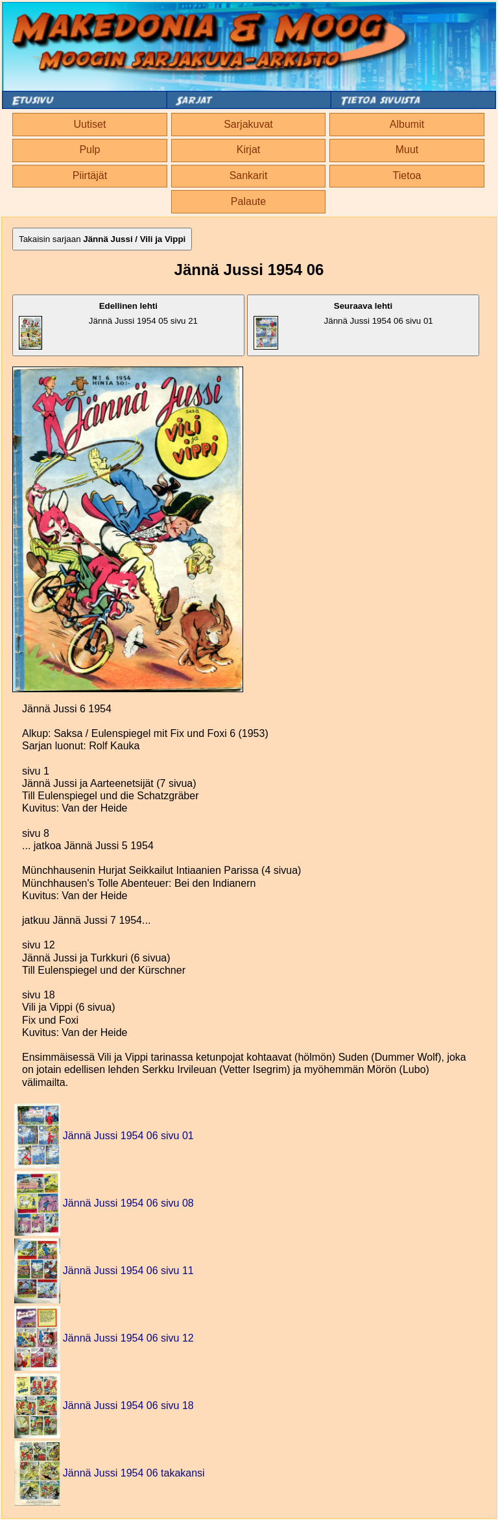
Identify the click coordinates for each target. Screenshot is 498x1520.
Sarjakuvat (248, 124)
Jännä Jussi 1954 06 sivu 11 (128, 1270)
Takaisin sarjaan (102, 239)
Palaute (248, 201)
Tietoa (407, 175)
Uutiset (90, 124)
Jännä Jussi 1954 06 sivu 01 (343, 325)
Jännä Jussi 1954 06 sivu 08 (128, 1203)
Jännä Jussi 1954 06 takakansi (134, 1472)
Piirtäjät (90, 175)
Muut (407, 149)
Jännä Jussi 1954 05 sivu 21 (108, 325)
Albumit (407, 124)
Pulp (89, 149)
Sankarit (249, 175)
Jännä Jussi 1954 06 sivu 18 (128, 1405)
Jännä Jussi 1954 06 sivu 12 (128, 1338)
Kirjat (248, 149)
